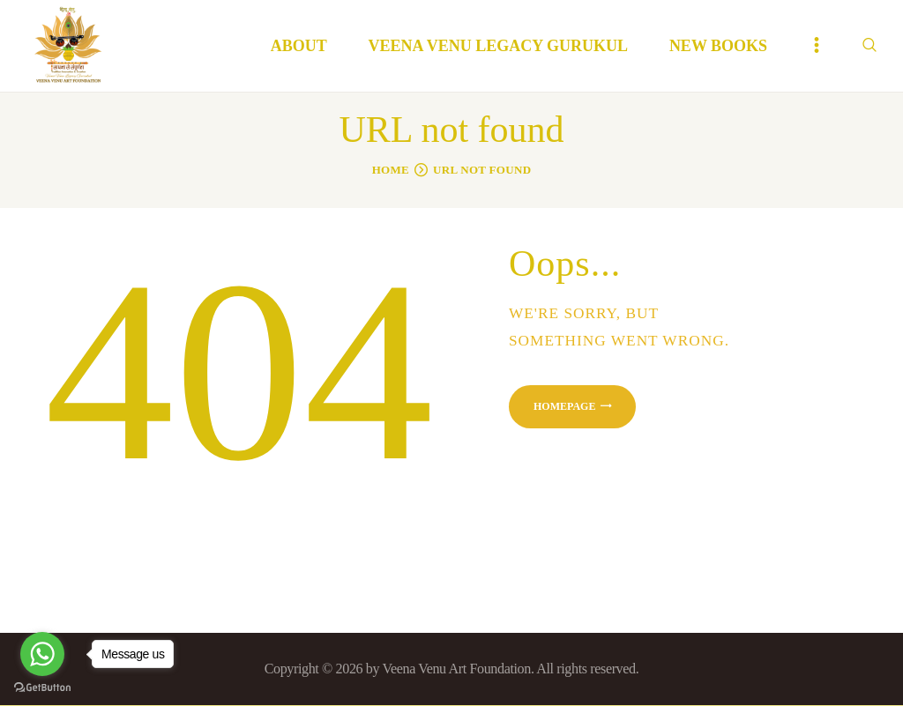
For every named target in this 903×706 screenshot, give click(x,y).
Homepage (564, 406)
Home (390, 169)
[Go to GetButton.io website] (42, 688)
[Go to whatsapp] (42, 654)
